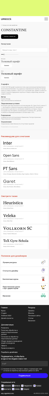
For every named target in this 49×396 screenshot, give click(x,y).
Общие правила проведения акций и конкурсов (11, 342)
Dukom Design (5, 99)
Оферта (4, 345)
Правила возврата (7, 348)
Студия (3, 313)
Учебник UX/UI (6, 315)
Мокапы (31, 313)
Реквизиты (5, 328)
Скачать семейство (10, 36)
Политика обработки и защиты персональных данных (9, 332)
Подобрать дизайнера (9, 352)
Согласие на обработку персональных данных (9, 338)
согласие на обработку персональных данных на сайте (21, 370)
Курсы (3, 311)
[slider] (4, 54)
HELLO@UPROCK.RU (7, 393)
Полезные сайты (34, 315)
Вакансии (31, 321)
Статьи (30, 318)
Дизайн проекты (7, 318)
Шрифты (31, 311)
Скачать (6, 65)
